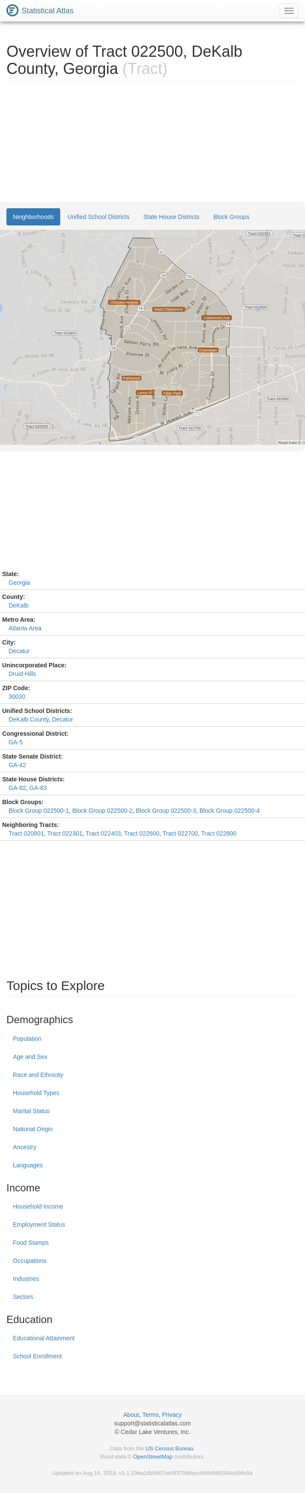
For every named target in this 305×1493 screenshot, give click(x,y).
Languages (28, 1165)
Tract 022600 (142, 833)
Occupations (29, 1260)
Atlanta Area (25, 628)
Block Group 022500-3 (166, 810)
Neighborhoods (33, 216)
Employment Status (39, 1224)
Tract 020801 (26, 833)
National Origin (33, 1129)
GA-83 (37, 787)
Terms (150, 1414)
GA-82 (17, 787)
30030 (17, 696)
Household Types (36, 1092)
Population (27, 1038)
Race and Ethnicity (38, 1074)
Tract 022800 (219, 833)
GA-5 (16, 742)
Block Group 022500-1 (39, 810)
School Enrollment (37, 1356)
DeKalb (18, 605)
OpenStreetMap (153, 1456)
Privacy (172, 1414)
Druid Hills (22, 673)
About (131, 1414)
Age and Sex (30, 1056)
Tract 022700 (180, 833)
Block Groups (231, 216)
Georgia (19, 582)
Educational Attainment (43, 1338)
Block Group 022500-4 (230, 810)
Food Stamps (31, 1242)
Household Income (38, 1206)
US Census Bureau (169, 1448)
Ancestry (24, 1147)
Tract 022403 (103, 833)
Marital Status (31, 1110)
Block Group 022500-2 (102, 810)
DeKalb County (29, 719)
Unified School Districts (98, 216)
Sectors (23, 1296)
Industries (26, 1278)
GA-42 (17, 765)
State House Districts (171, 216)
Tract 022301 (65, 833)
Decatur (19, 651)
